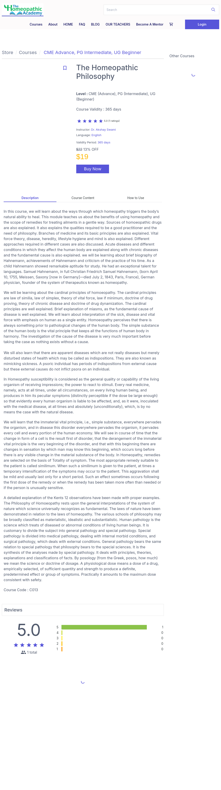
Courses (36, 24)
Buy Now (92, 168)
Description (29, 198)
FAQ (82, 24)
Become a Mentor (149, 24)
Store (7, 52)
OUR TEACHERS (118, 24)
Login (202, 24)
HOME (68, 24)
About (52, 24)
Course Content (82, 198)
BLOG (95, 24)
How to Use (135, 198)
